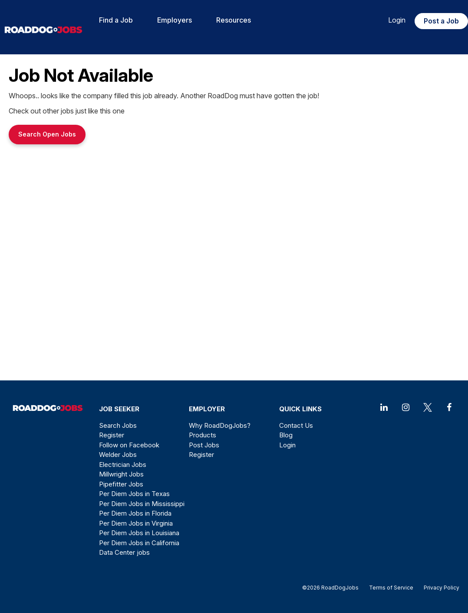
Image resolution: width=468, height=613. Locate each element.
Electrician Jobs (122, 464)
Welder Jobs (118, 454)
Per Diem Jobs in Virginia (136, 523)
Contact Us (296, 425)
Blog (286, 435)
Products (202, 435)
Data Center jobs (124, 552)
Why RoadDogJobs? (219, 425)
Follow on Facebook (129, 445)
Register (111, 435)
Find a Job (116, 20)
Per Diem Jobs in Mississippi (142, 504)
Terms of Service (391, 587)
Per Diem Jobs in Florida (135, 513)
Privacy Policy (439, 587)
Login (396, 20)
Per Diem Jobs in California (139, 543)
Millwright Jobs (121, 474)
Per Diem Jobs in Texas (134, 494)
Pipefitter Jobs (121, 484)
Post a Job (441, 21)
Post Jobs (204, 445)
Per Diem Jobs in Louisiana (139, 533)
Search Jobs (118, 425)
